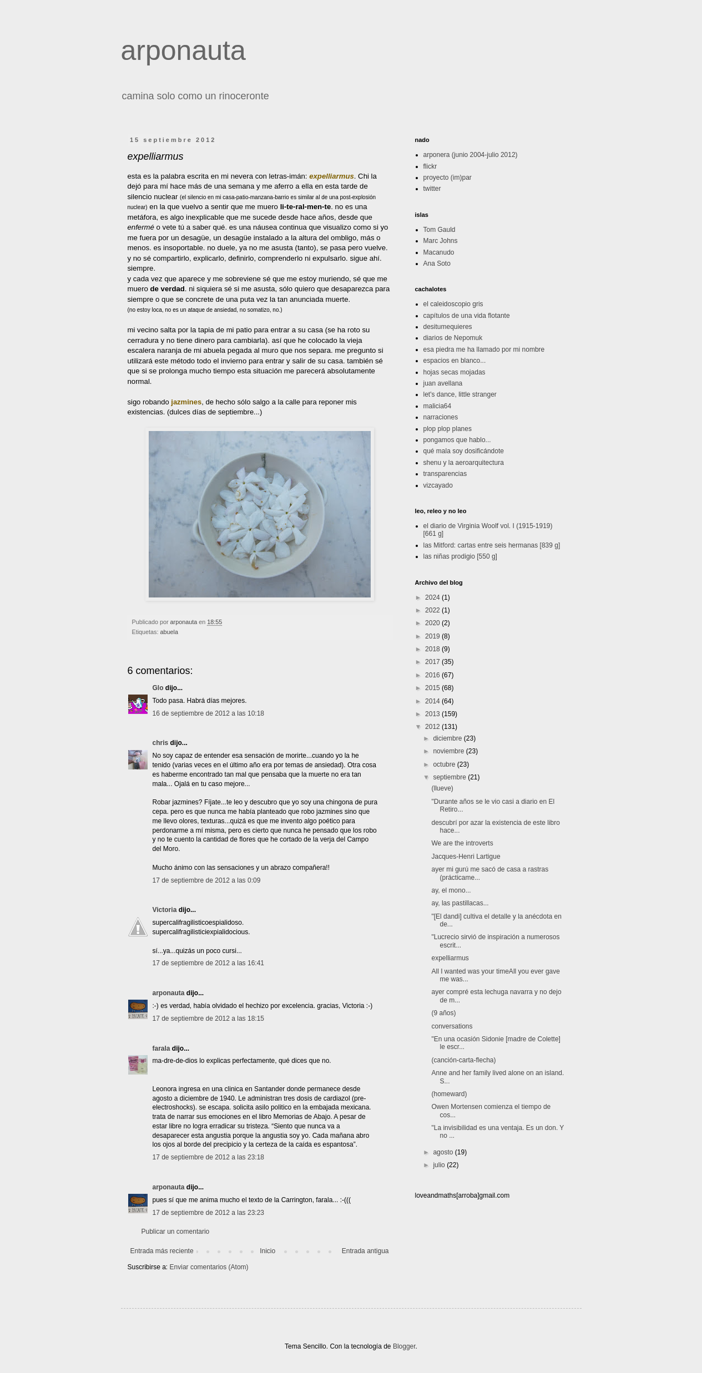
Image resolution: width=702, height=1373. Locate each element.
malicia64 (437, 406)
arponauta (183, 50)
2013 (433, 714)
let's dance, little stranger (460, 394)
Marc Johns (440, 241)
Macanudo (438, 252)
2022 (433, 610)
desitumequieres (447, 327)
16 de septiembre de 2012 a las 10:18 (208, 713)
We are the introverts (462, 843)
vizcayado (438, 485)
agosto (443, 1152)
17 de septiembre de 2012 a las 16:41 (208, 963)
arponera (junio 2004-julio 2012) (470, 155)
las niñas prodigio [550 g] (460, 556)
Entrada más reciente (162, 1251)
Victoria (165, 910)
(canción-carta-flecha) (463, 1060)
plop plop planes (447, 429)
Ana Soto (437, 263)
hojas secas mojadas (454, 372)
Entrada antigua (365, 1251)
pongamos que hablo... (457, 440)
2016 (433, 675)
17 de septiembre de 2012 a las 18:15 (208, 1018)
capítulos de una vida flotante (466, 316)
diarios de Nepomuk (453, 338)
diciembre (448, 738)
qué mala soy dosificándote (463, 451)
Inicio (267, 1251)
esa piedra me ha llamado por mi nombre (484, 349)
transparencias (445, 474)
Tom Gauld (439, 230)
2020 (433, 623)
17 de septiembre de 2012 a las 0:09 (207, 880)
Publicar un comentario (176, 1231)
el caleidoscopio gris (453, 304)
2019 (433, 636)
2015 (433, 688)
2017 (433, 662)
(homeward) (449, 1094)
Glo (158, 688)
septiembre (450, 777)
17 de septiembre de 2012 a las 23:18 (208, 1157)
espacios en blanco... (454, 360)
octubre (445, 764)
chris (161, 743)
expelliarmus (449, 958)
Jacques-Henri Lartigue (465, 856)
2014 (433, 701)
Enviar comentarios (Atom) (209, 1267)
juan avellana (443, 383)
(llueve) (442, 788)
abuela (169, 632)
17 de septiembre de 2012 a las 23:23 (208, 1213)
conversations (451, 1026)
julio (440, 1165)
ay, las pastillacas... (459, 903)
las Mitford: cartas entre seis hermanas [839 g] (491, 545)
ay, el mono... (451, 890)
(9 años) (443, 1013)
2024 (433, 597)
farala (161, 1048)
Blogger (404, 1346)
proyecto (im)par (447, 177)
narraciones (440, 417)
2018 (433, 649)
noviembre (449, 751)
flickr (430, 166)
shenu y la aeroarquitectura (463, 463)
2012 (433, 727)
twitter (432, 188)
